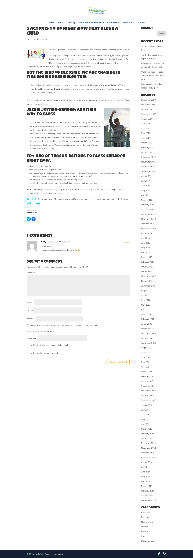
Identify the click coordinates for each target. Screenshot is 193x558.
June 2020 (145, 128)
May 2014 (145, 476)
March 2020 (146, 142)
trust (143, 536)
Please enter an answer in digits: (41, 331)
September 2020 (148, 114)
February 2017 (147, 319)
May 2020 (145, 133)
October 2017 (147, 281)
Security (144, 531)
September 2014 (148, 457)
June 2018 (145, 243)
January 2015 (147, 438)
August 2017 (146, 290)
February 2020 (147, 147)
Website (30, 318)
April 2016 (146, 366)
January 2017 (147, 324)
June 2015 (145, 414)
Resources (112, 23)
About (60, 23)
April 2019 (146, 195)
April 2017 (146, 309)
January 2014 (147, 495)
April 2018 (146, 252)
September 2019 (148, 171)
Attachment (146, 512)
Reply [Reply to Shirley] (127, 242)
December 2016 (148, 328)
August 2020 (146, 119)
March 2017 (146, 314)
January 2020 (147, 152)
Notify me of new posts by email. (44, 353)
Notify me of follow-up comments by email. (49, 345)
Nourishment (43, 39)
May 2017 (145, 304)
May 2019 (145, 190)
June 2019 (145, 185)
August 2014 (146, 462)
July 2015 (145, 409)
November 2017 (148, 276)
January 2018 (147, 266)
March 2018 (146, 257)
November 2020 (148, 104)
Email (30, 310)
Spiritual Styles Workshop (91, 23)
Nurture (144, 526)
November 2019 (148, 161)
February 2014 (147, 490)
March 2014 (146, 486)
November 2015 (148, 390)
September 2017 (148, 285)
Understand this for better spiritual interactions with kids (152, 75)
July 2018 (145, 238)
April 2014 (146, 481)
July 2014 (145, 467)
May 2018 (145, 247)
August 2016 (146, 347)
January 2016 (147, 381)
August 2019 (146, 176)
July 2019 (145, 180)
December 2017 (148, 271)
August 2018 (146, 233)
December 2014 (148, 443)
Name (30, 302)
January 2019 (147, 209)
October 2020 (147, 109)
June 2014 (145, 471)
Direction (145, 517)
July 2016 (145, 352)
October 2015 (147, 395)
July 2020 (145, 123)
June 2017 (145, 300)
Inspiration (128, 23)
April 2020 (146, 138)
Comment (31, 272)
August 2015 (146, 405)
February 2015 (147, 433)
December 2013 (148, 500)
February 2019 (147, 204)
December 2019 (148, 157)
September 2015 (148, 400)
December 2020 (148, 99)
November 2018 (148, 219)
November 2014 (148, 448)
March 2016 (146, 371)
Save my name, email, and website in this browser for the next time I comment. (64, 325)
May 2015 (145, 419)
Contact (141, 23)
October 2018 (147, 223)
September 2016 (148, 343)
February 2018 (147, 262)
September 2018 (148, 228)
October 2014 (147, 452)
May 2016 (145, 362)
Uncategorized (147, 541)
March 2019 (146, 200)
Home (51, 23)
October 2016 (147, 338)
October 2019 (147, 166)
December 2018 (148, 214)
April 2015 (146, 424)
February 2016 (147, 376)
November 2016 (148, 333)
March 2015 (146, 429)
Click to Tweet (33, 203)
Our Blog (71, 23)
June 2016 (145, 357)
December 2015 (148, 386)
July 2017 (145, 295)
